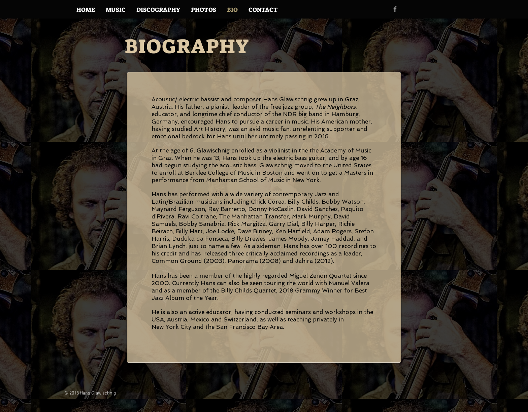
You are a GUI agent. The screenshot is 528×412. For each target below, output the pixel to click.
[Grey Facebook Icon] (395, 9)
